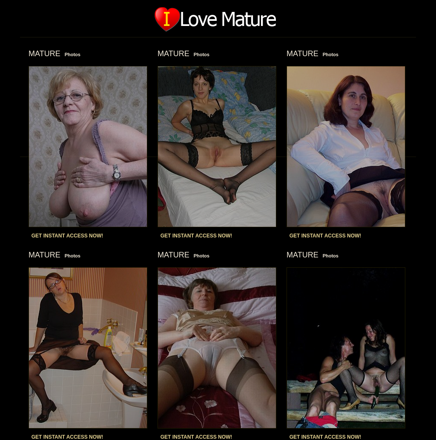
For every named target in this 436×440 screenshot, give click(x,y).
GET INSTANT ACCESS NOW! (67, 236)
